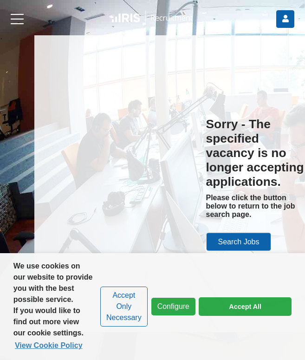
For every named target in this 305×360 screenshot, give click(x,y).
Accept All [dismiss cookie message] (245, 306)
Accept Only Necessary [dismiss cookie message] (124, 306)
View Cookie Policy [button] (49, 345)
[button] (152, 18)
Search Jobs (239, 241)
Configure (170, 306)
